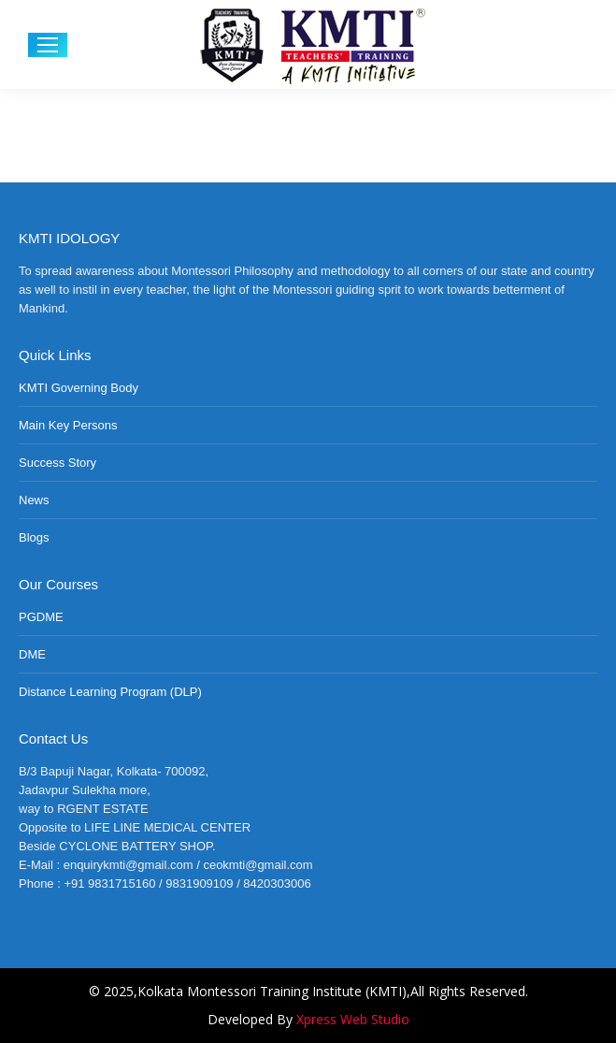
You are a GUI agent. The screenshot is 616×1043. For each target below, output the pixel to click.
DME (32, 654)
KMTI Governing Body (78, 388)
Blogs (34, 537)
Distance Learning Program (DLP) (110, 692)
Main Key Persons (68, 425)
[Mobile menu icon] (47, 45)
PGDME (41, 617)
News (34, 500)
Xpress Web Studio (352, 1019)
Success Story (57, 463)
